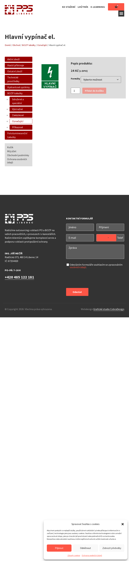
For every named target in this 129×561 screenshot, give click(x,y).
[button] (122, 524)
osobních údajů (78, 267)
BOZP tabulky (29, 45)
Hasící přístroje (15, 65)
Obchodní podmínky (18, 155)
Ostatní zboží (14, 71)
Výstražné (17, 109)
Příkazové (17, 127)
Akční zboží (13, 59)
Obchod (16, 45)
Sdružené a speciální (18, 101)
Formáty (75, 79)
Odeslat (77, 292)
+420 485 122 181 (19, 277)
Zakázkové (18, 115)
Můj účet (11, 151)
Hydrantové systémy (18, 87)
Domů (8, 45)
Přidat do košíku (94, 90)
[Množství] (75, 91)
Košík (10, 147)
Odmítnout (85, 548)
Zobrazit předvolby (111, 548)
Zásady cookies (74, 555)
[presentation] (90, 278)
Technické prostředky (13, 79)
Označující (42, 45)
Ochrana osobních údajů (92, 555)
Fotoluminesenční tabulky (17, 135)
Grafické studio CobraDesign (108, 309)
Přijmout (59, 548)
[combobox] (106, 237)
